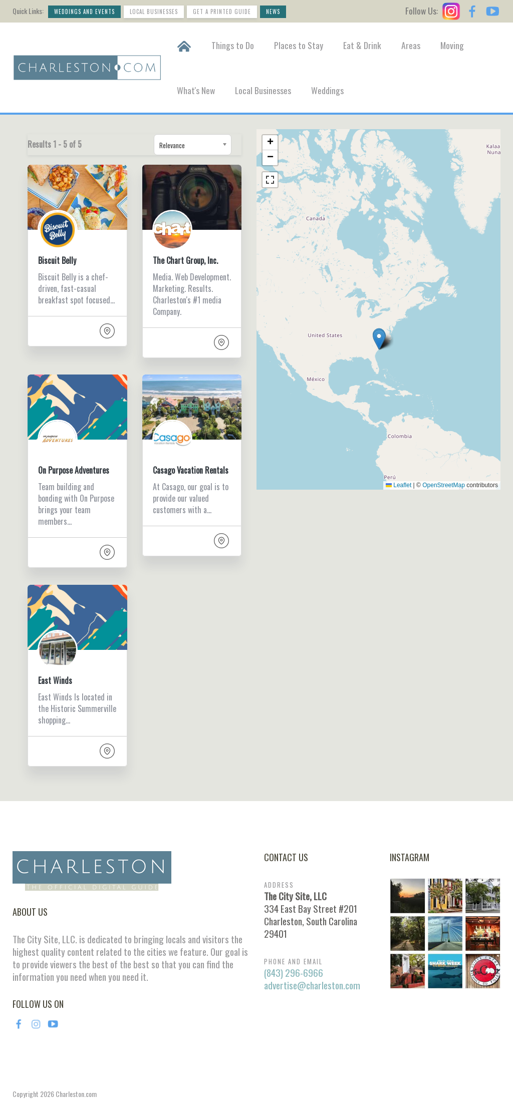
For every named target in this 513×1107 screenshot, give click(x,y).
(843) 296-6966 (293, 972)
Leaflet (398, 485)
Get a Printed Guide (222, 12)
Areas (410, 45)
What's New (196, 90)
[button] (379, 339)
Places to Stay (298, 45)
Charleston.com (76, 1093)
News (273, 12)
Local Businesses (154, 12)
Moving (452, 45)
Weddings (327, 90)
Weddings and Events (84, 12)
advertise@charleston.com (312, 985)
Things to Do (232, 45)
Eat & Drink (362, 45)
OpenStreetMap (443, 485)
